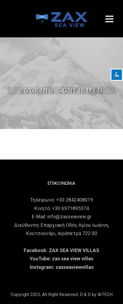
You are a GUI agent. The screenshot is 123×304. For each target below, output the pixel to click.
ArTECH (105, 294)
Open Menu (109, 18)
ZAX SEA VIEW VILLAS (74, 250)
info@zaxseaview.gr (69, 216)
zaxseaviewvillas (75, 267)
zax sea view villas (72, 258)
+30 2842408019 (74, 200)
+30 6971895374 (70, 208)
